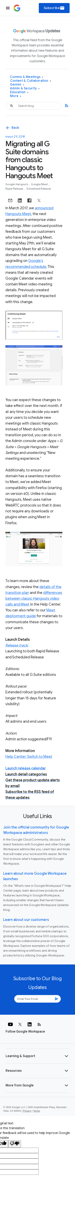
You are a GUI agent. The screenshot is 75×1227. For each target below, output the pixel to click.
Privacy (27, 1111)
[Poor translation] (14, 1144)
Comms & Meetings (26, 77)
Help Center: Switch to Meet (28, 756)
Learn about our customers (26, 919)
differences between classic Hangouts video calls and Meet (33, 599)
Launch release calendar (25, 768)
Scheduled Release (38, 188)
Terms (36, 1111)
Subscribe (54, 8)
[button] (37, 1056)
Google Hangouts (17, 184)
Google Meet (39, 184)
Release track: (16, 645)
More (15, 96)
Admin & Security (25, 88)
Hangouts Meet (18, 214)
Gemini (17, 85)
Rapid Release (14, 188)
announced (44, 208)
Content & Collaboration (30, 81)
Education (19, 92)
